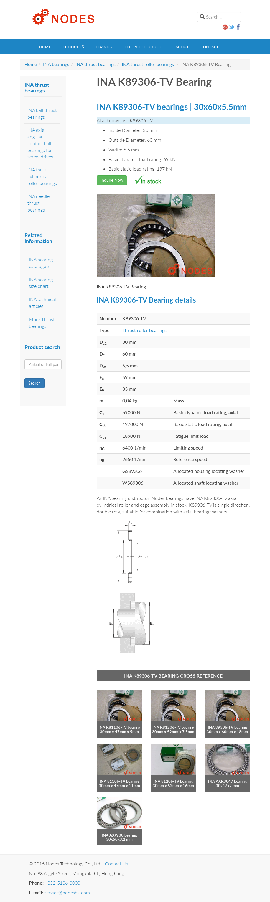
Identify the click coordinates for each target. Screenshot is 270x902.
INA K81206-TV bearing (173, 727)
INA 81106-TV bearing (119, 781)
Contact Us (116, 863)
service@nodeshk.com (67, 892)
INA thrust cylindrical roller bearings (42, 176)
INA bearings (56, 64)
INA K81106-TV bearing (119, 727)
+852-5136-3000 (62, 883)
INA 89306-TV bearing (227, 727)
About (182, 46)
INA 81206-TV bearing (173, 781)
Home (45, 46)
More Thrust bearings (42, 322)
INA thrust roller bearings (148, 64)
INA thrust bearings (95, 64)
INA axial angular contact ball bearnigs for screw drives (40, 143)
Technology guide (144, 46)
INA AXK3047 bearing (227, 781)
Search (34, 383)
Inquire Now (112, 180)
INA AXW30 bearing (119, 835)
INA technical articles (42, 302)
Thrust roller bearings (144, 330)
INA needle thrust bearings (38, 202)
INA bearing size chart (41, 283)
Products (73, 46)
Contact (209, 46)
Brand (104, 46)
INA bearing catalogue (41, 263)
